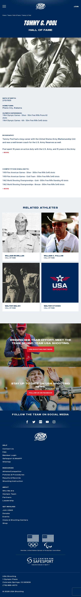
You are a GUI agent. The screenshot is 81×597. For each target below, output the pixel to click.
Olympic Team (9, 494)
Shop (5, 523)
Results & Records (11, 478)
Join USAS (7, 510)
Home (4, 15)
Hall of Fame (16, 15)
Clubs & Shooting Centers (15, 520)
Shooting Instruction (12, 481)
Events (5, 517)
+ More (5, 152)
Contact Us (8, 449)
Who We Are (8, 491)
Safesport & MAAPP (12, 458)
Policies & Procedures (13, 475)
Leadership (8, 501)
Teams (9, 15)
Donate (6, 513)
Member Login (9, 455)
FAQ (4, 452)
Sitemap (6, 462)
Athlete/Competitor (11, 471)
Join (76, 6)
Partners (6, 497)
